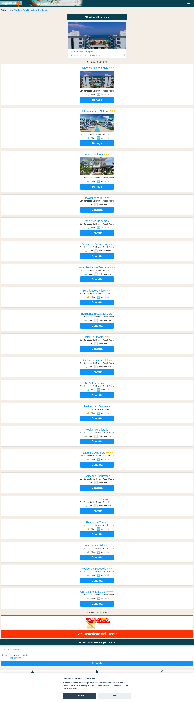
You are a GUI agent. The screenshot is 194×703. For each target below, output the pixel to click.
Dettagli (97, 99)
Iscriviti (97, 663)
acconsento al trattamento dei (14, 656)
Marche (17, 10)
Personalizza (76, 688)
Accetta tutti (79, 696)
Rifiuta (114, 696)
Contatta (96, 209)
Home (9, 10)
